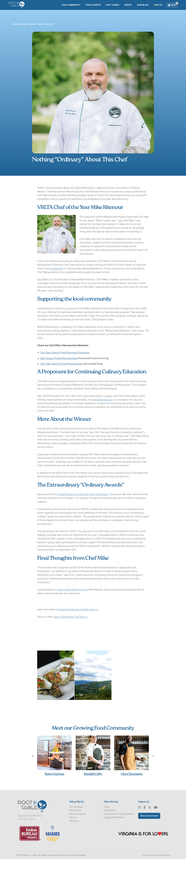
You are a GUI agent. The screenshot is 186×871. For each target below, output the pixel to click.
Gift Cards (112, 9)
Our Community (71, 9)
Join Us (158, 9)
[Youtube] (155, 816)
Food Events (93, 9)
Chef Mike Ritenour (102, 408)
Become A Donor (78, 822)
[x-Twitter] (149, 816)
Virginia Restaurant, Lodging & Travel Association (82, 503)
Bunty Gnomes (54, 783)
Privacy (146, 864)
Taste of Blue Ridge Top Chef (73, 598)
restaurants (56, 277)
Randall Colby (93, 783)
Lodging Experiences (114, 826)
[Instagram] (139, 816)
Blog (14, 33)
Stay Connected (149, 824)
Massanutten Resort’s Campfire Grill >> (78, 618)
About (128, 9)
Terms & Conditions (160, 864)
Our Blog (143, 9)
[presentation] (32, 765)
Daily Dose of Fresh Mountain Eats (58, 367)
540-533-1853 (26, 827)
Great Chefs (109, 819)
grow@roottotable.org (29, 824)
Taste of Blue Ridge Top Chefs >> (70, 625)
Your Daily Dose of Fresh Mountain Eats (61, 372)
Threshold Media (77, 864)
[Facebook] (144, 816)
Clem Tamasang (131, 783)
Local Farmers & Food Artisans (118, 822)
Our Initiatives (76, 815)
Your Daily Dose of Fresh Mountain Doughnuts (65, 361)
